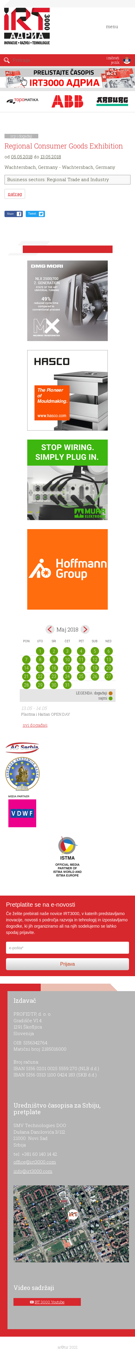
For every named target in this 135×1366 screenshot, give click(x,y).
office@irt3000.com (34, 1162)
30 (53, 685)
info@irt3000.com (32, 1171)
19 (94, 668)
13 (108, 659)
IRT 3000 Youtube (50, 1302)
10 (67, 659)
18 (81, 668)
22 (40, 676)
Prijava (67, 964)
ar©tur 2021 (68, 1347)
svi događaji (35, 725)
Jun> (85, 629)
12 (94, 659)
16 (53, 668)
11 (81, 659)
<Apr (49, 629)
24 (67, 676)
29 (40, 685)
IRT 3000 (28, 29)
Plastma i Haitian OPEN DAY (45, 714)
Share (10, 213)
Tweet (32, 213)
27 (108, 676)
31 (67, 685)
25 (81, 676)
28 (26, 685)
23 (53, 676)
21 (26, 676)
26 (94, 676)
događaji (25, 136)
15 (40, 668)
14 (26, 668)
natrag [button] (15, 194)
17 (67, 668)
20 (108, 668)
